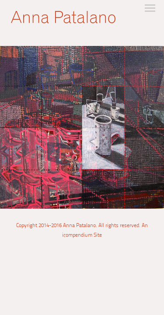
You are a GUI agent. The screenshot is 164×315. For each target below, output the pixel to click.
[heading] (63, 19)
